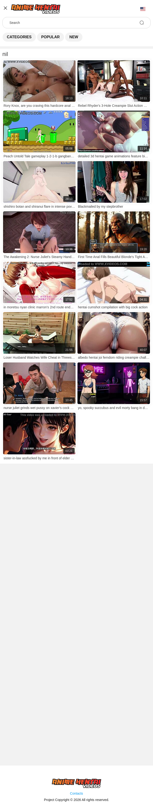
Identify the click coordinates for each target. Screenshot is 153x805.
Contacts (76, 793)
